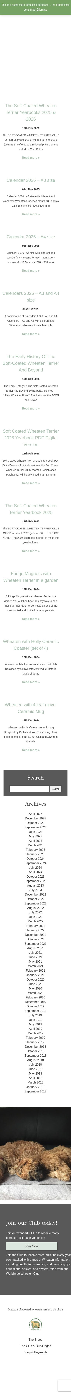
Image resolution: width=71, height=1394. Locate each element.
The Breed (35, 1339)
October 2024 (35, 858)
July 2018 (35, 1064)
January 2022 (35, 930)
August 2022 (35, 908)
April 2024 (35, 872)
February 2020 (35, 997)
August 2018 (35, 1060)
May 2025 (35, 836)
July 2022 (35, 912)
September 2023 (35, 881)
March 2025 (35, 845)
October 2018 (35, 1051)
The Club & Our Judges (35, 1346)
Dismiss (42, 9)
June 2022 (35, 916)
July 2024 (35, 867)
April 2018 (35, 1078)
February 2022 (35, 925)
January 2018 (35, 1087)
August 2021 (35, 948)
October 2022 (35, 899)
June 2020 (35, 984)
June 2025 (35, 831)
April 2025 (35, 840)
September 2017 (35, 1091)
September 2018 (35, 1055)
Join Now (32, 1246)
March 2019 (35, 1033)
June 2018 (35, 1069)
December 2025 (35, 818)
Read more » (31, 157)
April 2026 (35, 814)
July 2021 (35, 952)
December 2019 (35, 1001)
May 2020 (35, 988)
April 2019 (35, 1028)
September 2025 (35, 827)
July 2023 (35, 890)
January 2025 (35, 854)
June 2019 (35, 1019)
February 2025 (35, 849)
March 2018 (35, 1082)
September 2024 (35, 863)
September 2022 (35, 903)
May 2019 (35, 1024)
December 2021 (35, 934)
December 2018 (35, 1046)
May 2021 (35, 961)
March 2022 (35, 921)
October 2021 (35, 939)
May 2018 (35, 1073)
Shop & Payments (35, 1352)
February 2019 (35, 1037)
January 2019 (35, 1042)
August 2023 (35, 885)
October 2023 (35, 876)
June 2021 (35, 957)
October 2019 (35, 1006)
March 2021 (35, 966)
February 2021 (35, 970)
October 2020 (35, 979)
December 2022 (35, 894)
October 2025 (35, 822)
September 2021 (35, 943)
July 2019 (35, 1015)
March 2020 (35, 993)
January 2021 (35, 975)
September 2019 (35, 1010)
